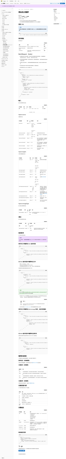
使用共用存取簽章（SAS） (28, 239)
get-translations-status (27, 306)
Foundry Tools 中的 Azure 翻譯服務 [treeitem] (6, 12)
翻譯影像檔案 (55, 17)
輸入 (54, 14)
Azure (22, 9)
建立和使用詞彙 (44, 176)
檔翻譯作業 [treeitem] (4, 41)
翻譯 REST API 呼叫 (35, 362)
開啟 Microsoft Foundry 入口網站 (54, 3)
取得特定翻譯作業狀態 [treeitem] (6, 47)
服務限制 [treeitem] (3, 23)
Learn (19, 9)
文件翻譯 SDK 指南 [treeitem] (4, 57)
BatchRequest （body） (57, 13)
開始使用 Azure (63, 3)
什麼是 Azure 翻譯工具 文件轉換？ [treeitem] (6, 32)
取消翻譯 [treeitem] (4, 52)
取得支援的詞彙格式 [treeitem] (5, 55)
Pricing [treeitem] (3, 21)
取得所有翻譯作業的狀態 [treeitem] (6, 46)
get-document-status (42, 292)
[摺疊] (12, 8)
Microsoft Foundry (26, 9)
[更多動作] (46, 9)
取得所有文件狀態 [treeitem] (5, 49)
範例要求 (55, 16)
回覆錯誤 (55, 19)
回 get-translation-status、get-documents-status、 (31, 292)
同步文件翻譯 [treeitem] (5, 43)
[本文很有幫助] (60, 23)
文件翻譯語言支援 (31, 383)
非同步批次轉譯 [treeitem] (5, 44)
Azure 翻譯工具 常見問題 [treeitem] (5, 24)
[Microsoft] (1, 1)
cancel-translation (22, 293)
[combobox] (6, 10)
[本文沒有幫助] (61, 23)
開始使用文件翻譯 (21, 450)
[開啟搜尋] (62, 1)
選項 (54, 15)
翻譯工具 (31, 9)
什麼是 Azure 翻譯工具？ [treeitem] (5, 15)
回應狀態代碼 (55, 18)
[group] (33, 35)
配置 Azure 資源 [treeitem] (4, 18)
